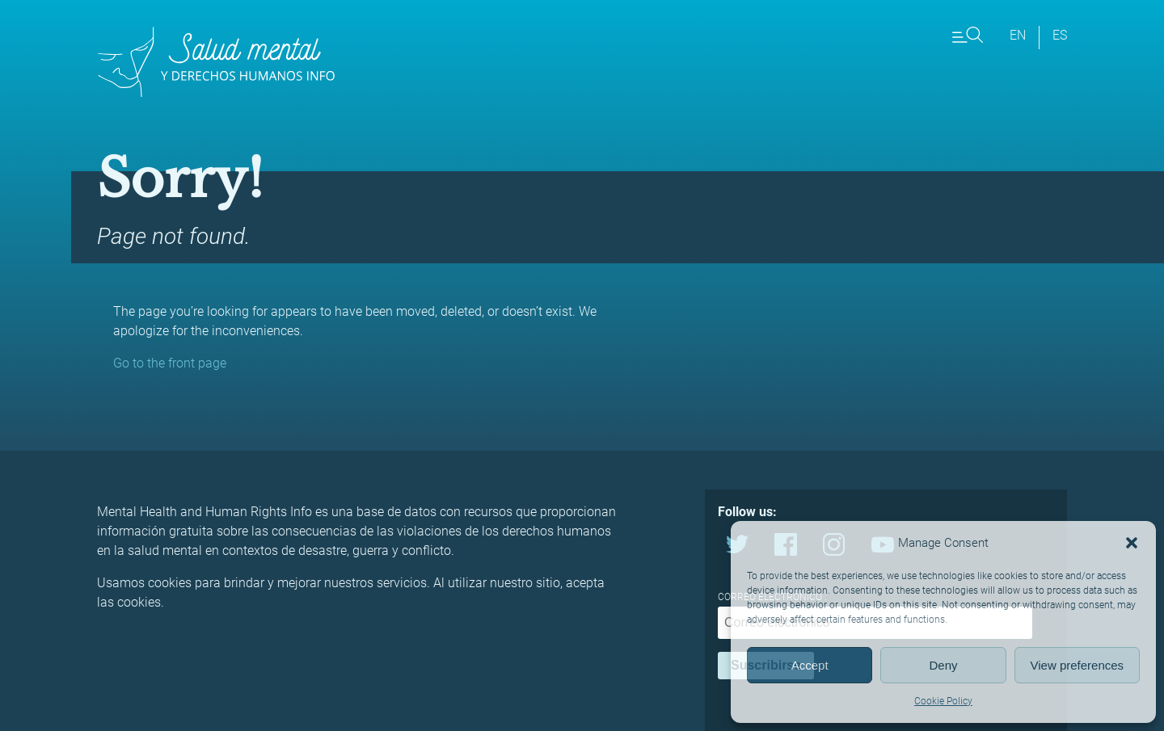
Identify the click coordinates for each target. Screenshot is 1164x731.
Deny (943, 665)
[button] (1132, 543)
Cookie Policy (943, 701)
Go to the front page (169, 363)
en (1018, 35)
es (1059, 35)
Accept (810, 665)
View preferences (1077, 665)
